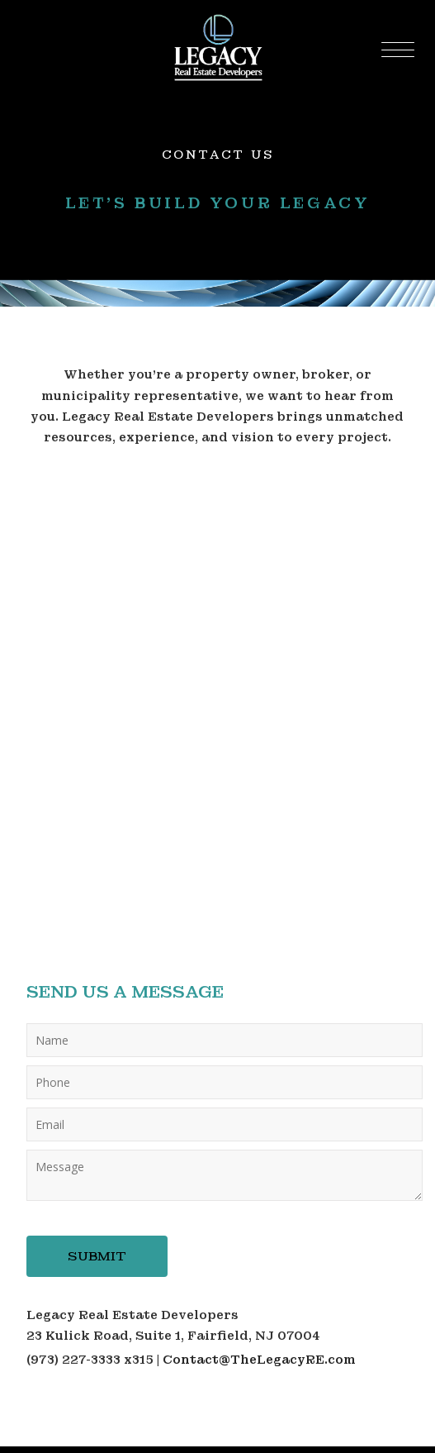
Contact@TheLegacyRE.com (259, 1359)
